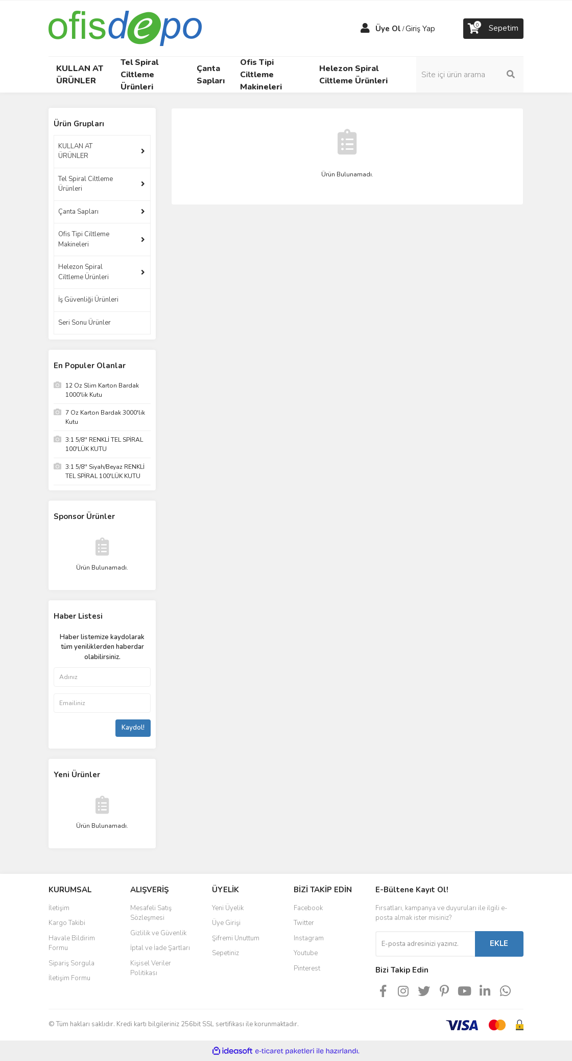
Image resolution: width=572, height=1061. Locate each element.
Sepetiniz (225, 953)
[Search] (469, 75)
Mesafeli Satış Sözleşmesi (151, 913)
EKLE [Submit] (499, 943)
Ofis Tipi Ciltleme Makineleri (83, 239)
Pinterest (307, 968)
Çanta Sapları (78, 211)
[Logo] (125, 28)
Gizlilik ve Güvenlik (158, 933)
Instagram (309, 938)
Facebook (308, 908)
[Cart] (493, 28)
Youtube (306, 953)
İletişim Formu (69, 978)
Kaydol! (133, 727)
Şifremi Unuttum (235, 938)
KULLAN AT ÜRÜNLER (75, 151)
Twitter (304, 923)
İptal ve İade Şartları (160, 948)
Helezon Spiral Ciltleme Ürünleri (83, 272)
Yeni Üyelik (228, 908)
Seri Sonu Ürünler (84, 322)
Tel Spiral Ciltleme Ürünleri (85, 184)
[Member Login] (365, 28)
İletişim (59, 908)
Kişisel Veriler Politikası (150, 968)
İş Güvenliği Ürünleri (88, 299)
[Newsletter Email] (425, 944)
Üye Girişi (226, 923)
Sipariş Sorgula (71, 963)
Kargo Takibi (67, 923)
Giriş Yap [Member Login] (420, 29)
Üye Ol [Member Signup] (388, 29)
